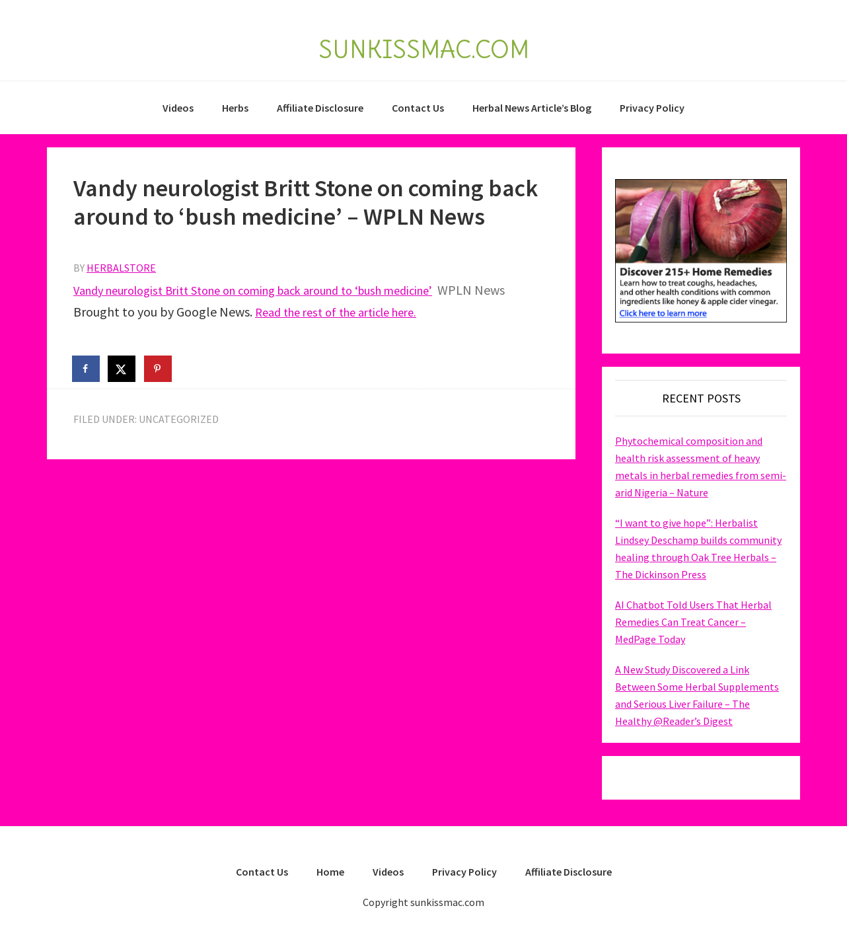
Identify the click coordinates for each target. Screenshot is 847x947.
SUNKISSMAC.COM (423, 45)
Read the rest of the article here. (345, 311)
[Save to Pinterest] (158, 369)
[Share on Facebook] (86, 369)
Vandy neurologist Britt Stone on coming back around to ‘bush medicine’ (274, 290)
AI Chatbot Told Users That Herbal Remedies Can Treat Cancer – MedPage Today (693, 622)
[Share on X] (122, 369)
